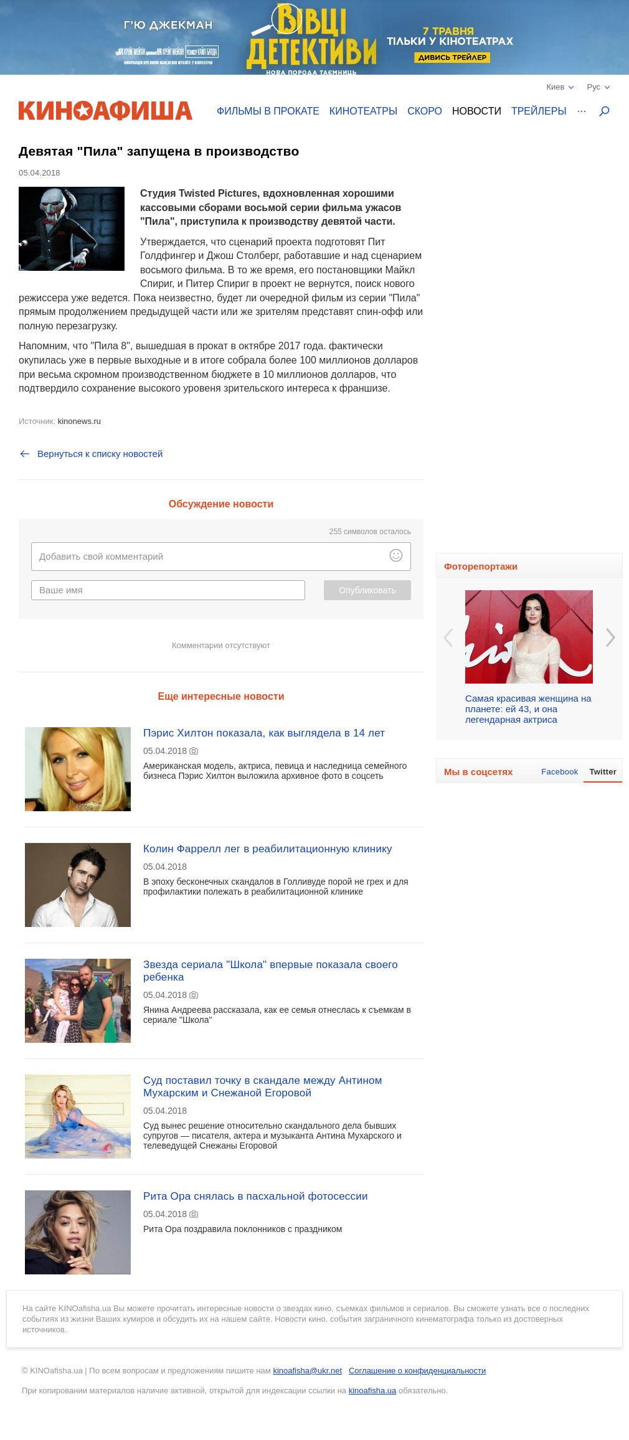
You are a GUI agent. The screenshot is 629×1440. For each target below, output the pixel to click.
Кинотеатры (363, 111)
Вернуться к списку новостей (91, 454)
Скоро (424, 111)
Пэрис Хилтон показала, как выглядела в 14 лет (264, 733)
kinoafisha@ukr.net (307, 1370)
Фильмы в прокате (268, 111)
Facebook (559, 771)
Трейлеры (539, 111)
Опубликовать (367, 590)
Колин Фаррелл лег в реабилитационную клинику (267, 849)
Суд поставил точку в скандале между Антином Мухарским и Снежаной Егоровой (262, 1087)
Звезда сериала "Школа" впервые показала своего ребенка (270, 971)
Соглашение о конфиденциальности (417, 1370)
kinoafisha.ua (373, 1390)
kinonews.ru (79, 421)
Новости (476, 111)
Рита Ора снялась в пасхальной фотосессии (255, 1196)
